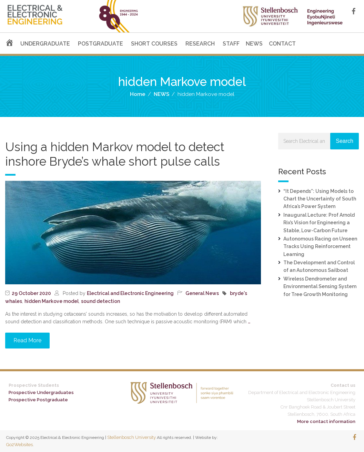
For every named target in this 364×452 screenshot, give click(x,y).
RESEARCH (200, 43)
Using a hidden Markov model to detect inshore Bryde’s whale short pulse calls (114, 154)
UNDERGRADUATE (45, 43)
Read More (27, 340)
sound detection (100, 301)
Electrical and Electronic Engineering (130, 293)
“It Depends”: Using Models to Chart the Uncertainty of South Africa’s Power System (319, 198)
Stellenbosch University (131, 437)
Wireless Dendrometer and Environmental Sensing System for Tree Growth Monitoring (319, 286)
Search (344, 141)
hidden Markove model (51, 301)
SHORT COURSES (154, 43)
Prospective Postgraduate (38, 399)
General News (202, 293)
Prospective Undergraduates (41, 392)
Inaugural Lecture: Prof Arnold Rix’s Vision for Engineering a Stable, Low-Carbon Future (319, 222)
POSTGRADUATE (100, 43)
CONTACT (282, 43)
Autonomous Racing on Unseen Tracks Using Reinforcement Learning (320, 246)
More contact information (326, 421)
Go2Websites (19, 444)
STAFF (231, 43)
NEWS (254, 43)
